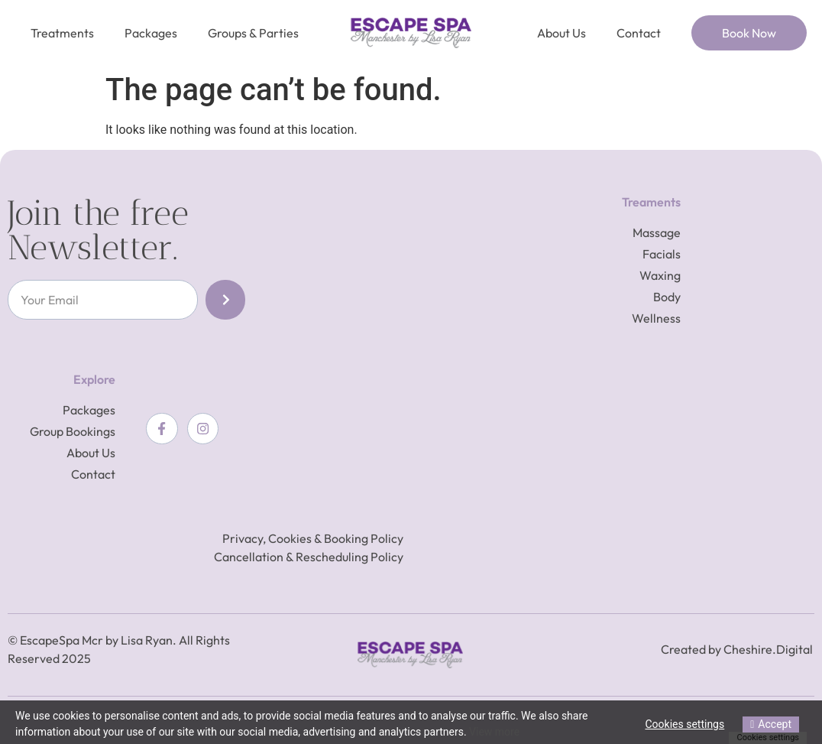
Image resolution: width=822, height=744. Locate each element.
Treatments (62, 33)
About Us (561, 33)
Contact (638, 33)
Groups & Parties (253, 33)
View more (494, 732)
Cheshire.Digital (768, 649)
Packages (151, 33)
